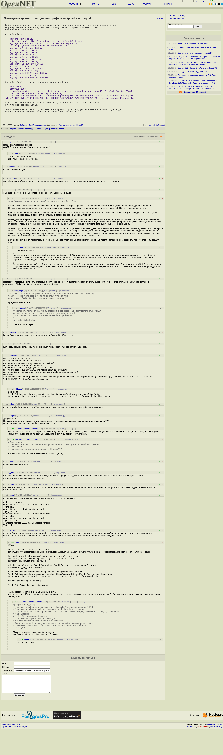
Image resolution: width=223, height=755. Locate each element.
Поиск (164, 4)
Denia (11, 552)
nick (11, 366)
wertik (16, 176)
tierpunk (12, 200)
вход (195, 1)
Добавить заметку (176, 15)
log (150, 147)
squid (153, 147)
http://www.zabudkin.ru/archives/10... (70, 147)
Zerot (16, 220)
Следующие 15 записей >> (196, 92)
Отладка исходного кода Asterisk (192, 71)
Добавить (191, 752)
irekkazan (13, 378)
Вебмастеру (216, 752)
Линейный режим (139, 159)
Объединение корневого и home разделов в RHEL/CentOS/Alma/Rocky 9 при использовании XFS (193, 82)
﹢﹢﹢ (43, 164)
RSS (160, 159)
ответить (36, 164)
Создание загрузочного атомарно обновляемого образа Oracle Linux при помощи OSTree (194, 57)
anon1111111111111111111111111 (27, 451)
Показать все (152, 159)
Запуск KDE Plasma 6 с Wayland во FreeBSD (197, 68)
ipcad (163, 147)
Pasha (11, 506)
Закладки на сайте (11, 750)
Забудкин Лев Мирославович (33, 147)
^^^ (42, 176)
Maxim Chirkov (214, 750)
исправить (160, 18)
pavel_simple (19, 313)
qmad (17, 564)
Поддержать (203, 752)
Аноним (12, 212)
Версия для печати (177, 18)
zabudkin (27, 662)
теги (170, 4)
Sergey (12, 438)
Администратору (25, 151)
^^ (39, 176)
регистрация (203, 1)
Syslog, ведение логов (54, 151)
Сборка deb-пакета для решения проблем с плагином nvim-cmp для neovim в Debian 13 (192, 63)
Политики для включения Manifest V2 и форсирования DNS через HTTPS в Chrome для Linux (193, 87)
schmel (12, 426)
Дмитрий (12, 495)
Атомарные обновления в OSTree (193, 44)
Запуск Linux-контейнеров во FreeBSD (195, 53)
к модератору (61, 164)
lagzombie (12, 164)
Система (38, 151)
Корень (13, 151)
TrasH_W (12, 483)
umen (11, 517)
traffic (158, 147)
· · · (48, 164)
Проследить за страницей (14, 752)
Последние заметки (194, 38)
